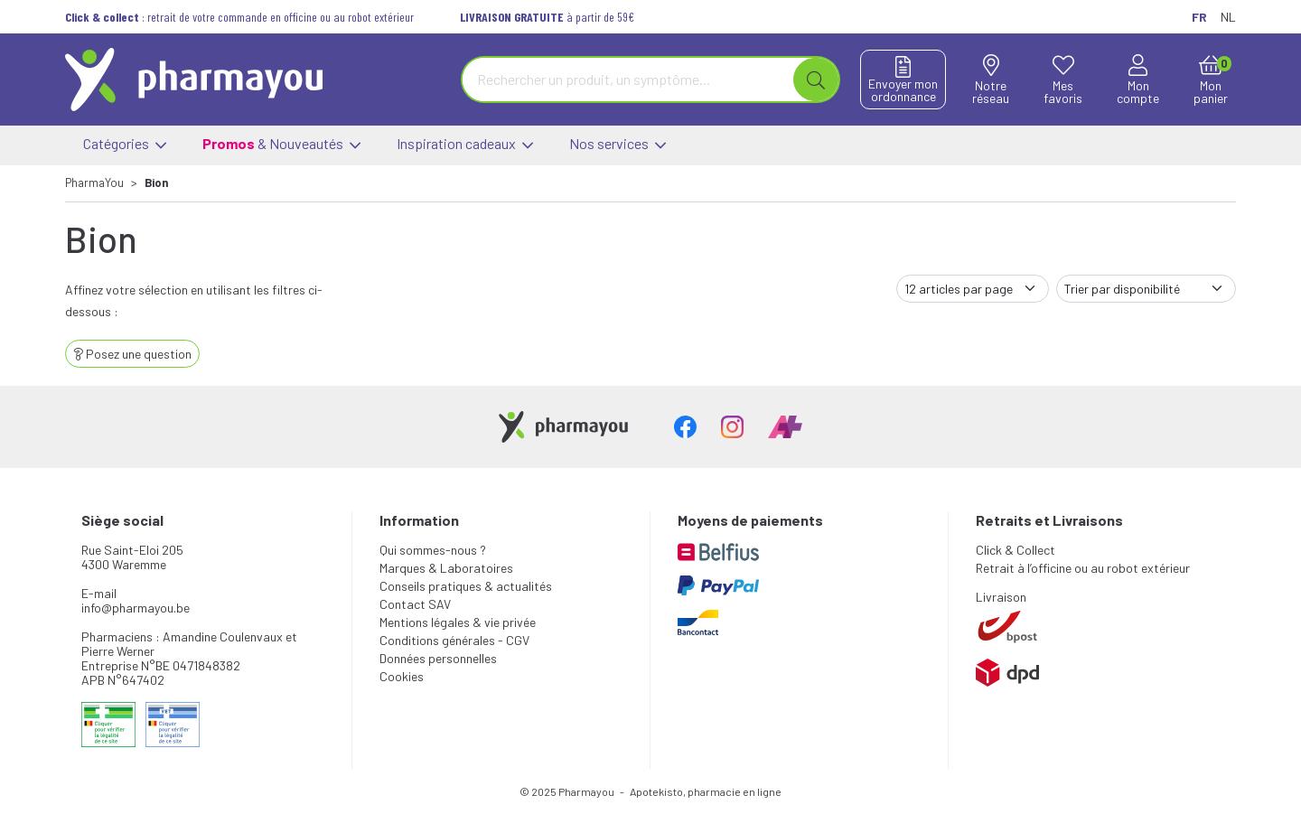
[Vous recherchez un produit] (628, 79)
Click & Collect (1015, 549)
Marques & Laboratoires (446, 567)
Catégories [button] (124, 145)
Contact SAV (415, 604)
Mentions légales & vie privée (457, 622)
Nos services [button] (617, 145)
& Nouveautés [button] (281, 145)
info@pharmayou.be (135, 607)
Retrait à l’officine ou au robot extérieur (1083, 567)
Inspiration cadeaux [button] (465, 145)
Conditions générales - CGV (454, 640)
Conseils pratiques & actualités (465, 586)
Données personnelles (438, 658)
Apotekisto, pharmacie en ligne (706, 791)
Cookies (401, 676)
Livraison (1001, 596)
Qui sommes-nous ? (432, 549)
